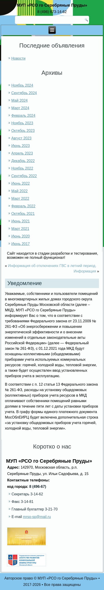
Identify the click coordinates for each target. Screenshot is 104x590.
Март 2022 (20, 198)
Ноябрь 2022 (22, 168)
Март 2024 (20, 108)
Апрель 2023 (22, 153)
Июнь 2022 (20, 183)
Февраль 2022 (23, 206)
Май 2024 (19, 100)
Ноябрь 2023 (22, 123)
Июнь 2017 (20, 244)
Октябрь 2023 (23, 131)
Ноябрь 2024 (22, 85)
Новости (18, 58)
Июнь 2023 (20, 146)
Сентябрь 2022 (24, 176)
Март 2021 (20, 229)
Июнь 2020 (20, 236)
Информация (85, 271)
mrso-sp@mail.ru (37, 517)
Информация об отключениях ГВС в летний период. (52, 266)
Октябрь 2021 (23, 214)
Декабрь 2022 (23, 161)
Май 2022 (19, 191)
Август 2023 (21, 138)
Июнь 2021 (20, 221)
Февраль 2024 (23, 115)
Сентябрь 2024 (24, 93)
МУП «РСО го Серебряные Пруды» (52, 5)
